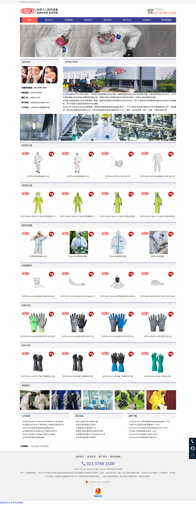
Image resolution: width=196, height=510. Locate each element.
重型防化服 (27, 185)
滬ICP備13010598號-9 (114, 469)
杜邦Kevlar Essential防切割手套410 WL (118, 336)
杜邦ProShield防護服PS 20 (78, 176)
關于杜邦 (127, 20)
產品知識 (79, 416)
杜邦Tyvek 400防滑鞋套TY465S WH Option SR (157, 296)
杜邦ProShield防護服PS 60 (38, 176)
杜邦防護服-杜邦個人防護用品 (30, 2)
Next (172, 386)
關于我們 (103, 457)
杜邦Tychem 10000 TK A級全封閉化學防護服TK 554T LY (157, 216)
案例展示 (88, 20)
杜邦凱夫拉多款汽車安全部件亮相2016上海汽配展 (43, 422)
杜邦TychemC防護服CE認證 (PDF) (143, 434)
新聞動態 (69, 20)
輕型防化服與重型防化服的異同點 (89, 431)
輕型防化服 (27, 145)
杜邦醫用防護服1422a (38, 256)
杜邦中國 (34, 446)
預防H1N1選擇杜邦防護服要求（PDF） (145, 425)
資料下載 (133, 416)
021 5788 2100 (164, 13)
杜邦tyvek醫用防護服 (117, 256)
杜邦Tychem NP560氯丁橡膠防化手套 (78, 376)
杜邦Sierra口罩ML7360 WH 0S (117, 176)
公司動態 (26, 416)
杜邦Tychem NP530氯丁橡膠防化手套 (117, 376)
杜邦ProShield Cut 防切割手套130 (157, 336)
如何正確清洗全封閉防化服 (87, 422)
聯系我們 (108, 20)
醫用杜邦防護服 (157, 256)
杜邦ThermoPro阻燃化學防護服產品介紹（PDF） (149, 428)
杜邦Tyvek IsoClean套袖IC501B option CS (78, 296)
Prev (171, 386)
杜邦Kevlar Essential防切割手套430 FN (78, 336)
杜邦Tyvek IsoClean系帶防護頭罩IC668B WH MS (117, 296)
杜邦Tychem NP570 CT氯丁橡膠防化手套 (38, 376)
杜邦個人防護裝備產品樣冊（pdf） (143, 431)
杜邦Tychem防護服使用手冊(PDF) (143, 437)
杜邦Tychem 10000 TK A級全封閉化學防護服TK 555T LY (117, 216)
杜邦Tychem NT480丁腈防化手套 (157, 376)
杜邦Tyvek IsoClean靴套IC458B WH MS (38, 296)
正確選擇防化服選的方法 (86, 428)
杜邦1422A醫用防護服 (78, 256)
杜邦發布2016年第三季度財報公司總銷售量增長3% (43, 425)
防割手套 (26, 305)
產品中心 (49, 20)
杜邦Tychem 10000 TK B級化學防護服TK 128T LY (78, 216)
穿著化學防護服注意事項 (86, 425)
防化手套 (26, 345)
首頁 (30, 20)
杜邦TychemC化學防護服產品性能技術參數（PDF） (150, 422)
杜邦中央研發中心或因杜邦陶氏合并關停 (39, 434)
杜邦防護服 (67, 94)
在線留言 (147, 20)
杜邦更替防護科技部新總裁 (33, 437)
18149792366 (36, 93)
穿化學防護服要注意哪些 (86, 437)
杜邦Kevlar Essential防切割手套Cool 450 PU (38, 336)
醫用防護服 (27, 225)
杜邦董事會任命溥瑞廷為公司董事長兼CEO (40, 431)
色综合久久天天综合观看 (11, 502)
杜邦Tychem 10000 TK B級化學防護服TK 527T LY (38, 216)
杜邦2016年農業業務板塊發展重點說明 (38, 428)
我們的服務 (166, 20)
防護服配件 (27, 265)
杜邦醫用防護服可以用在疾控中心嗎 (90, 434)
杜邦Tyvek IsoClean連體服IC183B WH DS (158, 176)
